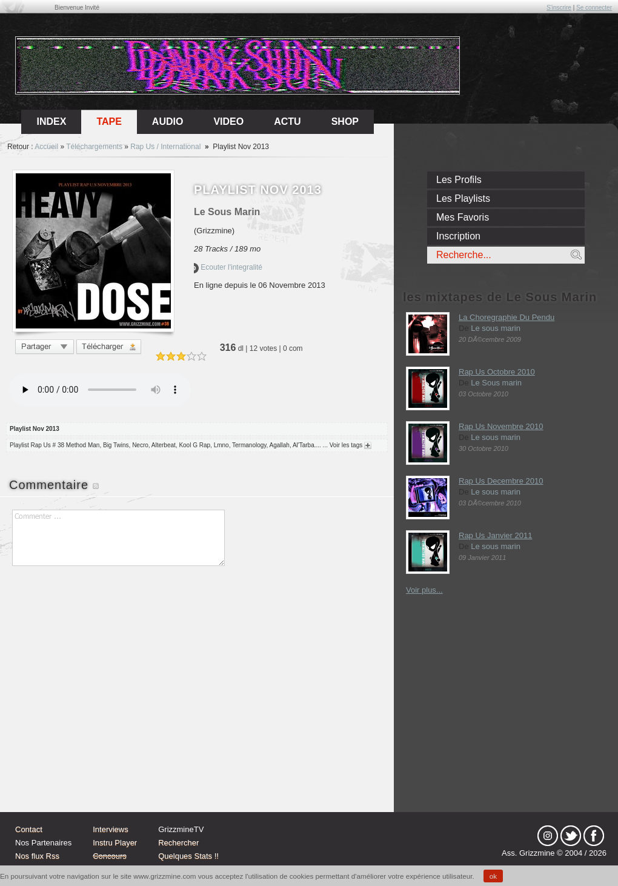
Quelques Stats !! (188, 856)
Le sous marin (495, 328)
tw (570, 835)
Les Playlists (463, 198)
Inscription (458, 236)
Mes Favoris (462, 217)
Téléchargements (94, 146)
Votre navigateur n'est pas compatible (100, 389)
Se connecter (594, 7)
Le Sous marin (496, 382)
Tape (108, 121)
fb (593, 835)
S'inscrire (559, 7)
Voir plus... (424, 590)
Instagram (547, 835)
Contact (28, 829)
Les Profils (459, 180)
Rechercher (178, 842)
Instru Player (115, 842)
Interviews (110, 829)
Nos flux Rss (37, 856)
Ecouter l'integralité (228, 267)
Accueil (46, 146)
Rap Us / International (165, 146)
